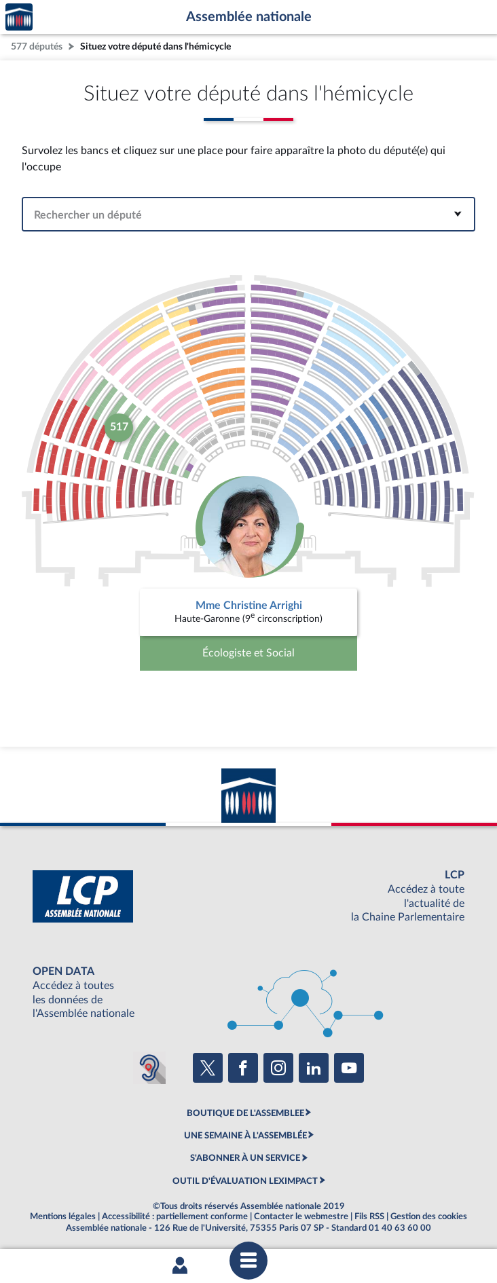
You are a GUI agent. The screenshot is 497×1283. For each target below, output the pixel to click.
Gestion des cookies (428, 1216)
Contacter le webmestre (301, 1216)
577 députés (36, 46)
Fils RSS (369, 1216)
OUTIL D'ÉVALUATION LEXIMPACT (245, 1181)
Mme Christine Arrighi (249, 605)
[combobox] (248, 214)
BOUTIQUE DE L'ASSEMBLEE (245, 1113)
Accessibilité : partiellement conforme (175, 1216)
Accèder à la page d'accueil (19, 17)
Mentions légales (63, 1216)
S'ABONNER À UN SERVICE (245, 1158)
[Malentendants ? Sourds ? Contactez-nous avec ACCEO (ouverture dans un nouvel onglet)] (149, 1068)
